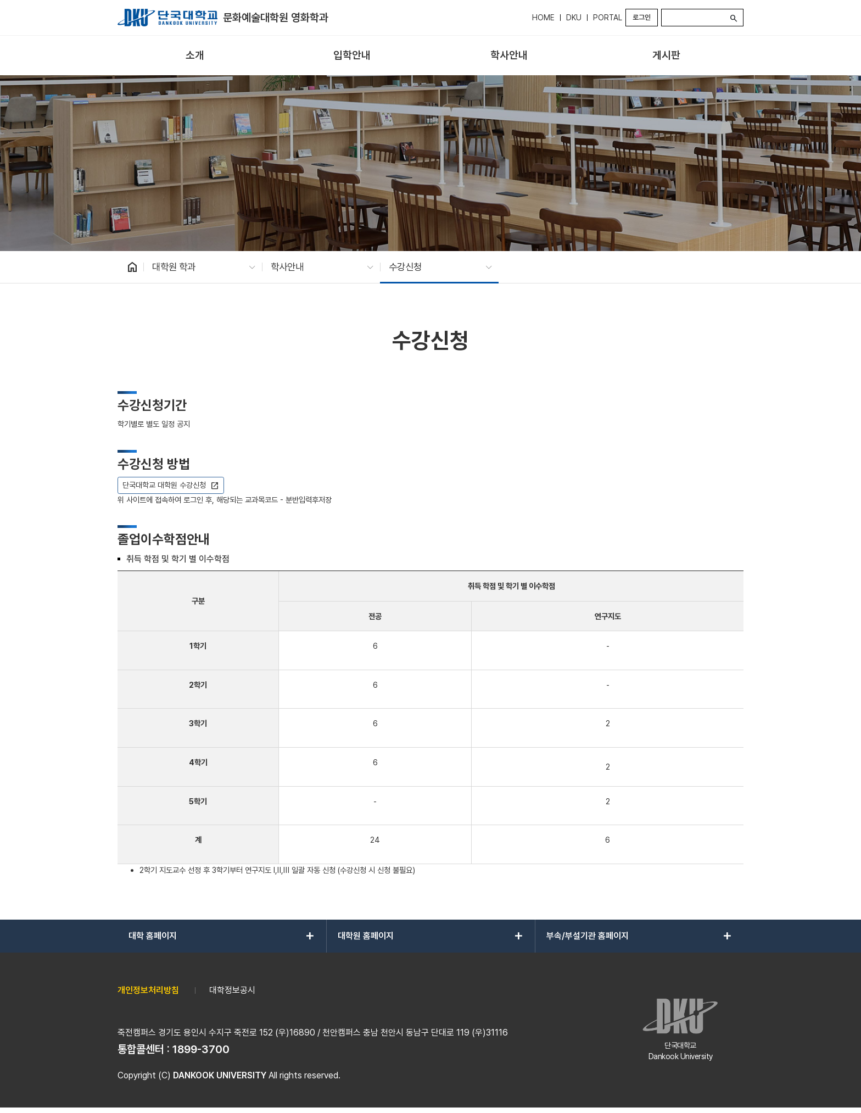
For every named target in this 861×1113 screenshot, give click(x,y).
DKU (574, 17)
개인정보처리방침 (148, 990)
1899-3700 (201, 1049)
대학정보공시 (232, 990)
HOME (543, 17)
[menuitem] (195, 55)
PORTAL (607, 17)
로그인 (642, 17)
